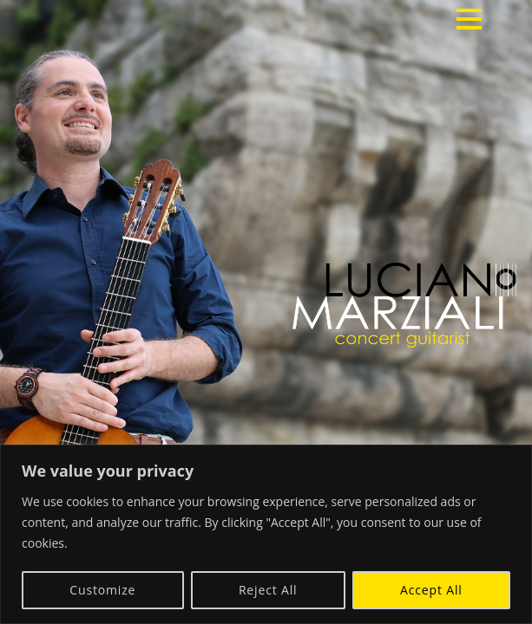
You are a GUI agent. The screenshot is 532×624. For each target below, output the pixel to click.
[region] (266, 534)
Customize (102, 590)
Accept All (431, 590)
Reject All (268, 590)
